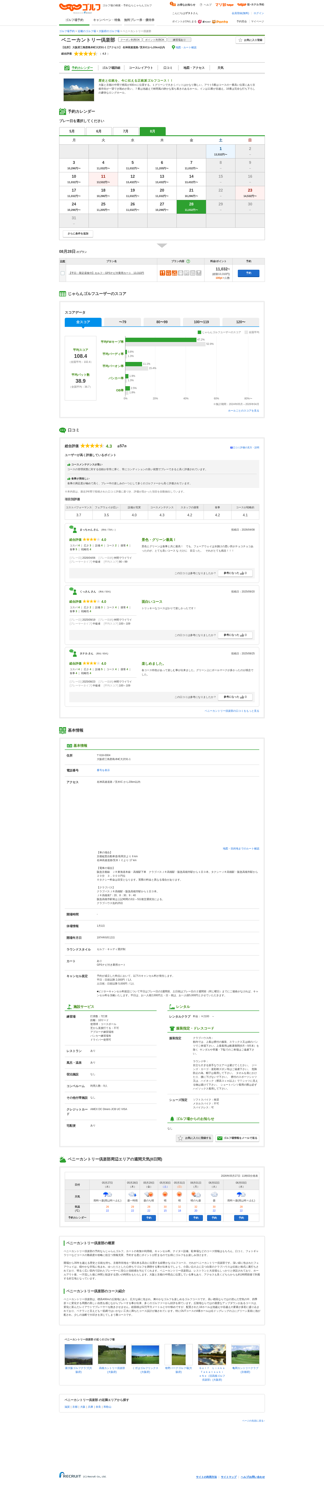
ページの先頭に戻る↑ (253, 1420)
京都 (75, 1406)
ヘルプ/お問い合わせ (253, 1476)
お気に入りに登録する (194, 1138)
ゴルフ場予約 (74, 20)
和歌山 (107, 1406)
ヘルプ (208, 4)
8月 (153, 131)
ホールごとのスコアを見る (243, 410)
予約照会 (242, 21)
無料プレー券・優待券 (139, 20)
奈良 (98, 1406)
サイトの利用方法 (206, 1476)
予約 (248, 272)
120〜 (241, 322)
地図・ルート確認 (186, 47)
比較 (62, 261)
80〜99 (162, 322)
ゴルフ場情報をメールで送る (237, 1138)
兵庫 (90, 1406)
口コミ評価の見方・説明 (246, 447)
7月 (126, 131)
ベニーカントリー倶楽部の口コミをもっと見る (232, 710)
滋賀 (67, 1406)
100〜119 (201, 322)
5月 (72, 131)
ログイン (259, 13)
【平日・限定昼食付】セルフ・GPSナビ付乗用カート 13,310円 (106, 272)
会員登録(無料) (240, 13)
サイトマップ (229, 1476)
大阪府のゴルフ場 (109, 31)
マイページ (257, 21)
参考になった (235, 573)
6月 (99, 131)
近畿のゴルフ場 (87, 31)
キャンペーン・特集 (106, 20)
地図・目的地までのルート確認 (241, 848)
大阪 (82, 1406)
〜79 (122, 322)
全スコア (83, 322)
